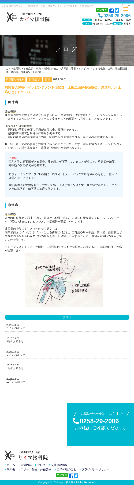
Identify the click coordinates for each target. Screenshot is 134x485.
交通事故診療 (58, 465)
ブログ (40, 465)
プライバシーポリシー (95, 469)
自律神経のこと (65, 469)
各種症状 (34, 79)
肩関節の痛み (15, 79)
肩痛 (47, 79)
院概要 (10, 469)
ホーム (10, 465)
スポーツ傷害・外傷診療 (35, 469)
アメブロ (102, 10)
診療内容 (25, 465)
